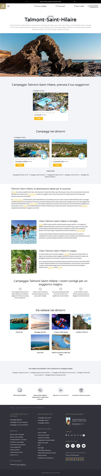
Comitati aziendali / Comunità (18, 439)
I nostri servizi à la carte (16, 452)
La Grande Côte (58, 162)
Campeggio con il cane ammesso (19, 425)
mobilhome (84, 206)
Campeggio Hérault (43, 420)
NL (69, 435)
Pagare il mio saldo (43, 442)
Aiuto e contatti (42, 432)
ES (75, 435)
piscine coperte (33, 203)
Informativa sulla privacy (44, 450)
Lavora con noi (14, 455)
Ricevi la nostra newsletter (17, 434)
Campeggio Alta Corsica (44, 418)
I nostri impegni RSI (15, 447)
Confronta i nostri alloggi (17, 442)
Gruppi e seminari (15, 450)
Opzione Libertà (42, 455)
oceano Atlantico (32, 194)
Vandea (14, 192)
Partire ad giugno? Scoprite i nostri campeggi (50, 1)
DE (81, 435)
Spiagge (41, 224)
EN (72, 435)
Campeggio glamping (16, 420)
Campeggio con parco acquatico (19, 422)
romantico (66, 254)
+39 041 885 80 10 (21, 464)
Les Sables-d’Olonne (18, 199)
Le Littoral (37, 115)
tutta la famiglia (81, 230)
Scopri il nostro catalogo (16, 437)
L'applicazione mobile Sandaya (46, 440)
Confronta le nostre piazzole (17, 444)
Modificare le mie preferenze (45, 458)
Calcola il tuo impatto (43, 437)
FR (78, 435)
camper (25, 206)
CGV (39, 445)
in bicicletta (51, 267)
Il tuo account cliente (43, 435)
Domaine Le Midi (21, 162)
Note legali (41, 448)
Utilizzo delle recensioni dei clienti (47, 453)
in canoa (60, 267)
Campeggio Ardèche (43, 423)
